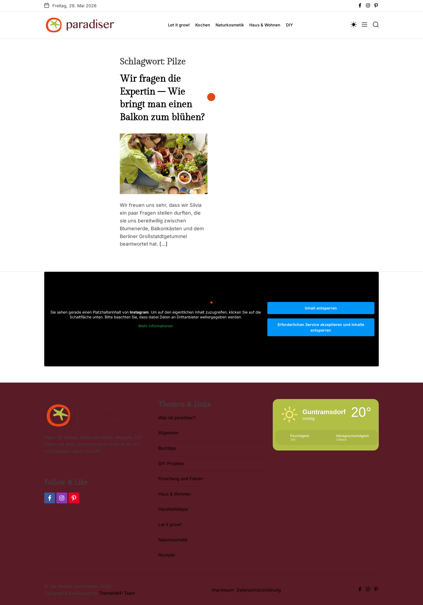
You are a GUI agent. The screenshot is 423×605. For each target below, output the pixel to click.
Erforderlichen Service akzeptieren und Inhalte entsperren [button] (321, 327)
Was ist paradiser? (177, 417)
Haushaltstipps (173, 509)
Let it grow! (179, 25)
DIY (289, 25)
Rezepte (166, 555)
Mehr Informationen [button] (155, 326)
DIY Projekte (171, 463)
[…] (163, 244)
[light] (353, 24)
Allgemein (168, 432)
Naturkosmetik (230, 25)
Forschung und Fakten (180, 478)
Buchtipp (167, 448)
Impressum (223, 590)
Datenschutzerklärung (259, 590)
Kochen (202, 25)
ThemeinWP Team (117, 593)
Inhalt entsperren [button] (321, 308)
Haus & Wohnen (264, 25)
